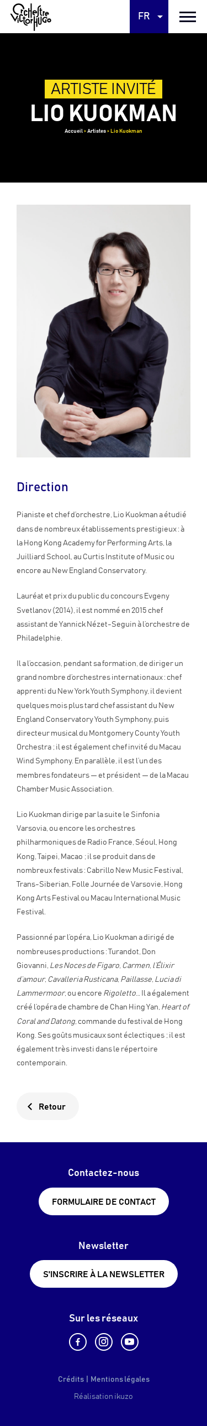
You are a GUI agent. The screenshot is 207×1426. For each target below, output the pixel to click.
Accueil (74, 131)
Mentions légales (120, 1379)
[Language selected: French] (149, 16)
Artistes (96, 131)
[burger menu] (187, 16)
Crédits (71, 1379)
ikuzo (123, 1397)
